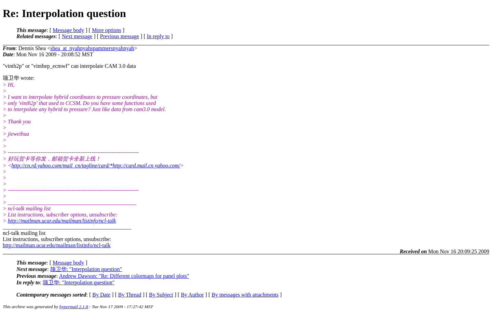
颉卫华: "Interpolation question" (86, 269)
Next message (77, 36)
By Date (101, 295)
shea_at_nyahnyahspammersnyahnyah (92, 48)
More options (106, 30)
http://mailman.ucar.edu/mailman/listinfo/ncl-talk (62, 221)
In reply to (158, 36)
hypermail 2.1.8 (73, 306)
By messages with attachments (244, 295)
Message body (68, 30)
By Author (192, 295)
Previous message (119, 36)
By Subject (161, 295)
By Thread (129, 295)
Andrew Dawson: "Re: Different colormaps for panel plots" (124, 276)
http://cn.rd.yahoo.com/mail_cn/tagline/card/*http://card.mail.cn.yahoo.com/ (96, 165)
